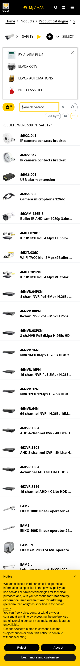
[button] (74, 576)
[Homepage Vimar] (6, 7)
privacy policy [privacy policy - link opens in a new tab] (52, 587)
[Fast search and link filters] (56, 7)
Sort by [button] (51, 116)
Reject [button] (21, 647)
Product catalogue (53, 21)
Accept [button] (58, 647)
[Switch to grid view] (65, 116)
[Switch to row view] (74, 116)
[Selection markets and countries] (63, 7)
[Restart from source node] (63, 107)
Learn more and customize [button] (40, 657)
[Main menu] (72, 7)
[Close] (72, 52)
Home (10, 21)
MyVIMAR (33, 7)
